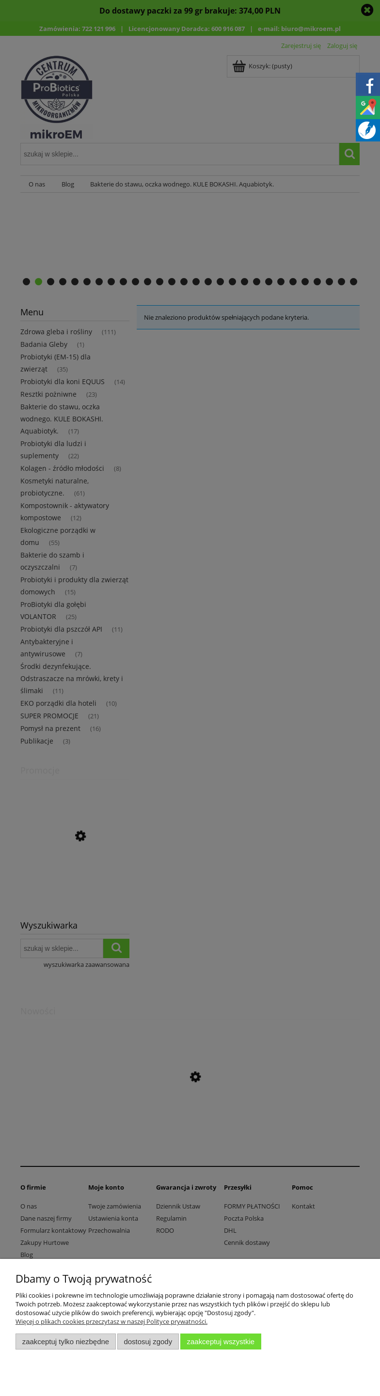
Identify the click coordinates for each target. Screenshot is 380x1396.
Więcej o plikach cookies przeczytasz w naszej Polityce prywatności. (111, 1321)
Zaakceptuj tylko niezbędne (65, 1341)
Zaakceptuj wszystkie (220, 1341)
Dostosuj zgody (148, 1341)
